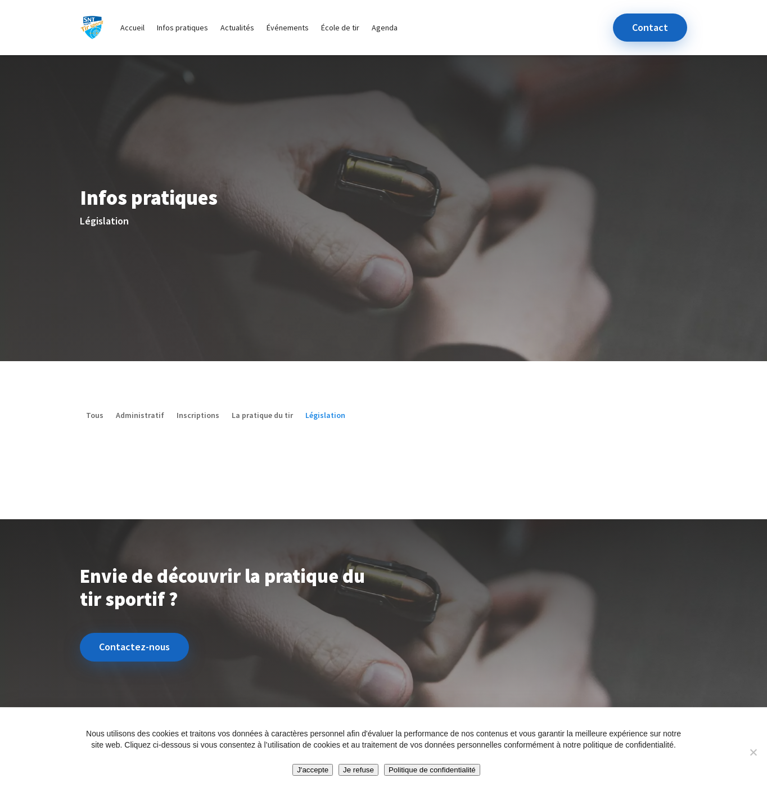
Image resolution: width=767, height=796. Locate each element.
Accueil (132, 28)
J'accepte (312, 770)
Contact (650, 27)
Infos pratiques (182, 28)
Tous (94, 415)
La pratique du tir (262, 415)
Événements (288, 28)
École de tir (340, 28)
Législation (325, 415)
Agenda (385, 28)
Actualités (237, 28)
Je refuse (358, 770)
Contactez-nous (134, 646)
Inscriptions (198, 415)
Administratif (140, 415)
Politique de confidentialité (432, 770)
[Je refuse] (753, 752)
